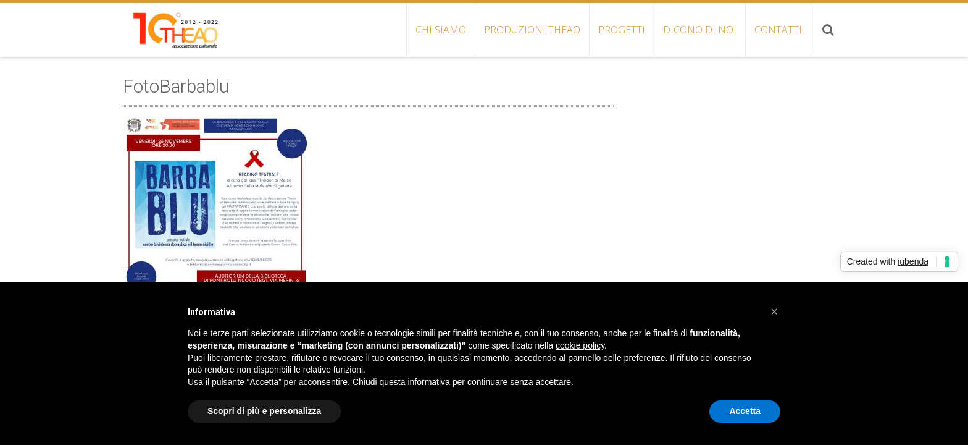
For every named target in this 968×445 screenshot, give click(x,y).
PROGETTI (621, 29)
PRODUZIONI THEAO (532, 29)
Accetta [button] (745, 411)
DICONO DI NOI (699, 29)
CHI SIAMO (440, 29)
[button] (774, 311)
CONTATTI (778, 29)
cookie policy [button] (580, 345)
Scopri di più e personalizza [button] (264, 411)
